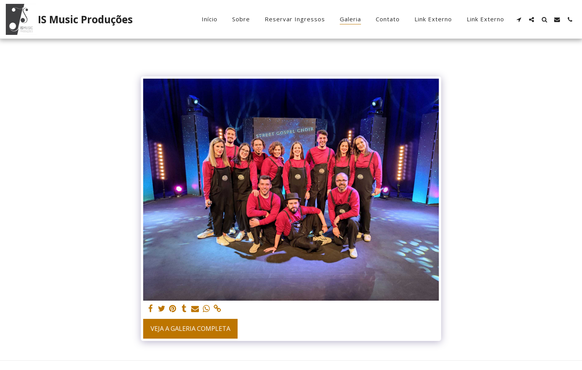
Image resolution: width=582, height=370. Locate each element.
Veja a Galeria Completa (190, 328)
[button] (519, 19)
